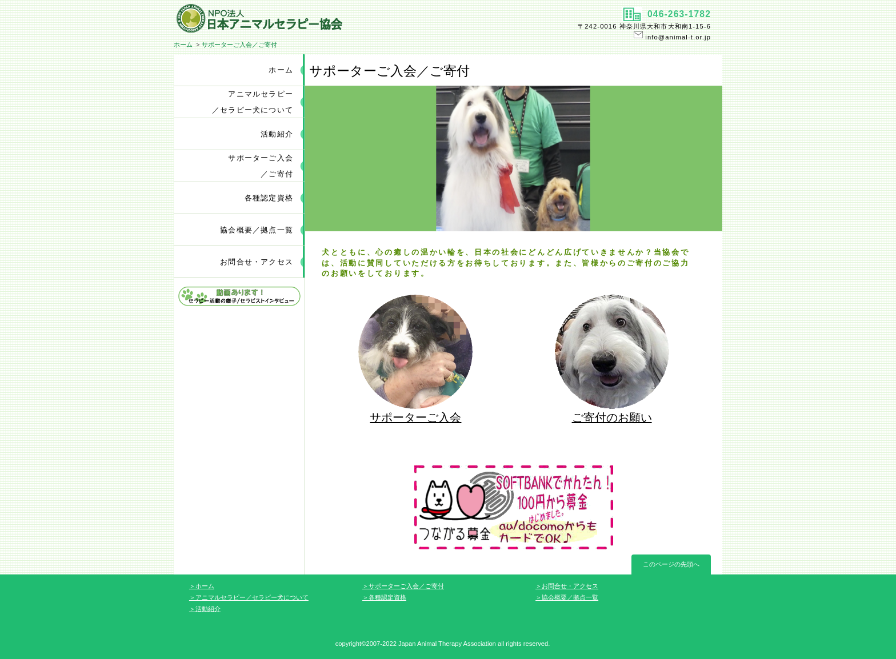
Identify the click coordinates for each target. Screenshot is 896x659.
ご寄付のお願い (612, 417)
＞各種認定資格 (384, 597)
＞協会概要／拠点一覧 (566, 597)
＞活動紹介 (205, 608)
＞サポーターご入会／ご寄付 (403, 585)
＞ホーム (201, 585)
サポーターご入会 (415, 417)
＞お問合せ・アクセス (566, 585)
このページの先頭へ (671, 564)
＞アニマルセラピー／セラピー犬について (249, 597)
